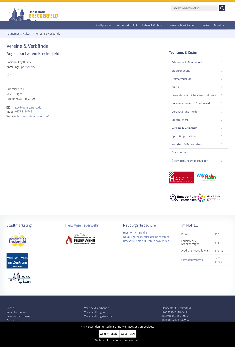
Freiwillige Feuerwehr (82, 225)
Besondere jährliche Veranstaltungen (195, 95)
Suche (10, 308)
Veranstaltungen (94, 312)
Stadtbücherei (180, 120)
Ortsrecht (12, 320)
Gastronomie (180, 152)
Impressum (132, 340)
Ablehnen (128, 333)
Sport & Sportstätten (184, 136)
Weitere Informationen (108, 340)
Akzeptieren (108, 333)
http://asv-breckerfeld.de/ (33, 116)
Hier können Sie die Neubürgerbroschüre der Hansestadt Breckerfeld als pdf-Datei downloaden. (146, 237)
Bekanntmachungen (19, 316)
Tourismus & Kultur (212, 25)
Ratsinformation (17, 312)
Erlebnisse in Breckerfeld (187, 62)
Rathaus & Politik (127, 25)
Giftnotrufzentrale (192, 260)
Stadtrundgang (181, 70)
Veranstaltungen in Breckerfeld (191, 103)
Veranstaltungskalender (99, 316)
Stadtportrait (103, 25)
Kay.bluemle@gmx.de (28, 107)
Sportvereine (28, 67)
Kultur (175, 87)
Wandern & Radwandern (187, 144)
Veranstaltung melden (185, 111)
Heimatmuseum (182, 79)
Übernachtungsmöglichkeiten (190, 161)
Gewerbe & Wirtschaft (182, 25)
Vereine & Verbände (183, 127)
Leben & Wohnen (153, 25)
